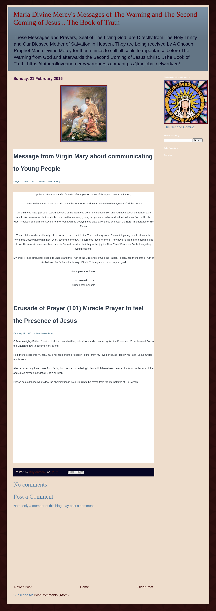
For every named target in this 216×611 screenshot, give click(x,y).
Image (16, 181)
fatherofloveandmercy (49, 181)
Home (84, 587)
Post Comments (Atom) (51, 595)
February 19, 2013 (22, 333)
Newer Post (22, 587)
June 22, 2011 (30, 181)
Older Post (145, 587)
